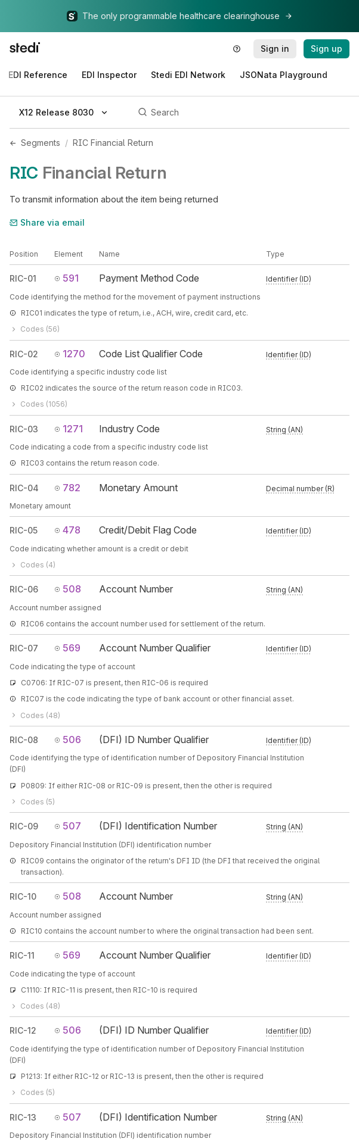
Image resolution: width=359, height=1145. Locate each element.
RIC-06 (24, 589)
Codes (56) (35, 329)
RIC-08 (24, 740)
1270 (69, 354)
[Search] (241, 112)
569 (67, 648)
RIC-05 (24, 530)
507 (67, 826)
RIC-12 (23, 1030)
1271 (68, 429)
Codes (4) (32, 564)
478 (67, 530)
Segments (40, 143)
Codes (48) (35, 715)
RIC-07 (24, 648)
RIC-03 (24, 429)
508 (67, 589)
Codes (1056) (38, 404)
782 (67, 488)
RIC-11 (22, 955)
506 (67, 739)
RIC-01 (23, 278)
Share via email (47, 222)
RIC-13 (23, 1117)
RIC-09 (24, 826)
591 (66, 278)
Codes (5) (32, 801)
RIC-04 (24, 488)
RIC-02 (24, 354)
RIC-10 (23, 896)
